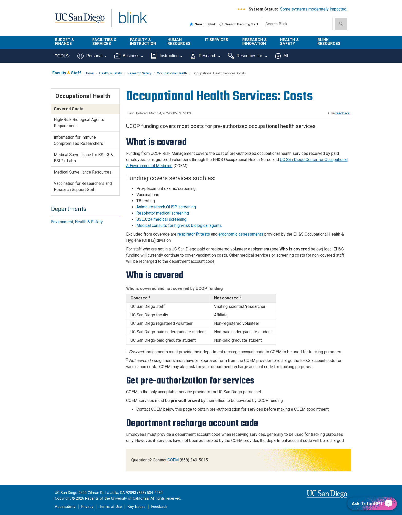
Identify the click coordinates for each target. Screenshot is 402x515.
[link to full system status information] (241, 9)
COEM (173, 460)
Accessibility (65, 506)
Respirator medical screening (162, 213)
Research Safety (139, 73)
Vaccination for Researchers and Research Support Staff (83, 186)
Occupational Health (172, 73)
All (281, 56)
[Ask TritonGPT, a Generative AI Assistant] (372, 503)
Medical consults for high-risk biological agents (179, 225)
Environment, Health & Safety (77, 221)
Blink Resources (328, 41)
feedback (342, 113)
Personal (91, 56)
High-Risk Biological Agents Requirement (79, 122)
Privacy (87, 506)
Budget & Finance (64, 41)
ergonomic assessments (240, 234)
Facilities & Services (104, 41)
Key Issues (136, 506)
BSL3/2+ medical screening (161, 219)
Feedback (159, 506)
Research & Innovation (254, 41)
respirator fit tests (193, 234)
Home (89, 73)
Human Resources (178, 41)
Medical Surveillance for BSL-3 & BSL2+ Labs (83, 157)
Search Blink (203, 24)
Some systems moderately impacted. (313, 9)
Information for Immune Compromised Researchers (78, 140)
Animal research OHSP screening (166, 207)
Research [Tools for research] (205, 56)
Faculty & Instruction (143, 41)
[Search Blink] (191, 24)
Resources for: (247, 56)
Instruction (166, 56)
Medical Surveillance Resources (83, 172)
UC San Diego (79, 21)
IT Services (216, 39)
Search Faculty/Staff (238, 24)
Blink (132, 21)
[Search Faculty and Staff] (221, 24)
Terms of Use (110, 506)
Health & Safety (289, 41)
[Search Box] (297, 24)
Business (128, 56)
